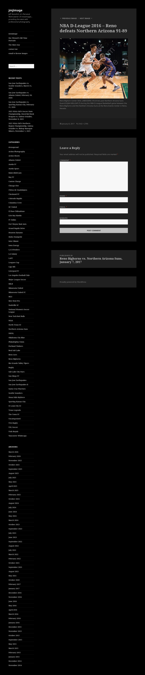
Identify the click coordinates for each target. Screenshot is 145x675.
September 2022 (15, 541)
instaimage (13, 34)
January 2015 (14, 657)
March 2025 (13, 490)
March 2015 (13, 648)
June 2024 (13, 512)
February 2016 (15, 618)
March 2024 (13, 520)
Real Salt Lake (14, 350)
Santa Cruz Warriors (17, 389)
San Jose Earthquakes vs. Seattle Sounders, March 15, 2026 (20, 85)
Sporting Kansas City (17, 401)
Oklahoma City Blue (17, 337)
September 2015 (15, 640)
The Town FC (14, 414)
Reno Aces (13, 354)
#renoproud (14, 147)
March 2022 (13, 554)
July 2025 (12, 477)
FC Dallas (12, 220)
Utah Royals (13, 431)
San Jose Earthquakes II (18, 384)
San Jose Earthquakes (17, 380)
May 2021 (13, 576)
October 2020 (14, 580)
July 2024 (12, 507)
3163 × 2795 (83, 124)
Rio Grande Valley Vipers (19, 363)
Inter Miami (13, 241)
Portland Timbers (16, 346)
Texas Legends (15, 410)
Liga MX (12, 267)
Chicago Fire (14, 185)
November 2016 (15, 597)
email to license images (18, 53)
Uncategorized (15, 418)
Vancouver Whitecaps (18, 436)
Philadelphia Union (16, 342)
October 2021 (14, 563)
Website (63, 218)
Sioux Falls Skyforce (17, 397)
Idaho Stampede (15, 237)
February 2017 (15, 584)
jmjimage (15, 10)
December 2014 (15, 661)
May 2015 (13, 644)
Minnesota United (16, 288)
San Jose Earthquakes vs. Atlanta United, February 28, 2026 (20, 95)
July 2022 (12, 550)
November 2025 (15, 460)
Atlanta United (15, 160)
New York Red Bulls (17, 316)
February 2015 (15, 652)
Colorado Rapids (15, 198)
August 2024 (14, 503)
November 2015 (15, 631)
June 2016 (13, 601)
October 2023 (14, 524)
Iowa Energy (14, 245)
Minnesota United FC (17, 292)
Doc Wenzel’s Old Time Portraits (18, 39)
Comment (65, 160)
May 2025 (13, 482)
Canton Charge (15, 181)
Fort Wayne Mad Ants (17, 224)
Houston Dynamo (16, 232)
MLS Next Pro (14, 301)
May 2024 (13, 516)
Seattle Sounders (15, 393)
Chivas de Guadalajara (18, 190)
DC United (13, 207)
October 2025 (14, 465)
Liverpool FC (14, 271)
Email (63, 207)
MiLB (11, 284)
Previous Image (69, 18)
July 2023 (12, 533)
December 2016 (15, 593)
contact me (13, 49)
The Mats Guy (14, 45)
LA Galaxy (13, 254)
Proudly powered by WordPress (73, 282)
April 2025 (13, 486)
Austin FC (12, 164)
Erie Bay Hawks (15, 215)
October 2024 (14, 499)
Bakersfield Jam (15, 173)
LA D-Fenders (14, 249)
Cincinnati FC (14, 194)
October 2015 (14, 635)
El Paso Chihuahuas (17, 211)
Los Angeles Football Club (19, 275)
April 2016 (13, 610)
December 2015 (15, 627)
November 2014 (15, 665)
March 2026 (13, 452)
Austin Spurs (14, 168)
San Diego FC (14, 376)
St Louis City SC (15, 406)
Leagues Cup (14, 262)
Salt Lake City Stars (16, 372)
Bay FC (11, 177)
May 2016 (13, 605)
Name (63, 196)
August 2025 (14, 473)
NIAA (11, 320)
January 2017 (14, 588)
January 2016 (14, 622)
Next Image (85, 18)
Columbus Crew (15, 203)
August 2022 (14, 546)
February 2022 (15, 558)
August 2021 (14, 571)
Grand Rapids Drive (17, 228)
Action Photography (17, 151)
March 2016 (13, 614)
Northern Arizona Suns (18, 329)
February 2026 (15, 456)
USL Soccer (13, 427)
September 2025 (15, 469)
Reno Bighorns (15, 359)
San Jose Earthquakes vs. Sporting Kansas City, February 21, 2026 (21, 104)
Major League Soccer (17, 279)
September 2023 (15, 529)
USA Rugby (13, 423)
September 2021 (15, 567)
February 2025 (15, 494)
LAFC (11, 258)
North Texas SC (15, 325)
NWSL (11, 333)
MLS (10, 296)
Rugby (11, 367)
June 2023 (13, 537)
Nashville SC (14, 305)
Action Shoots (14, 156)
